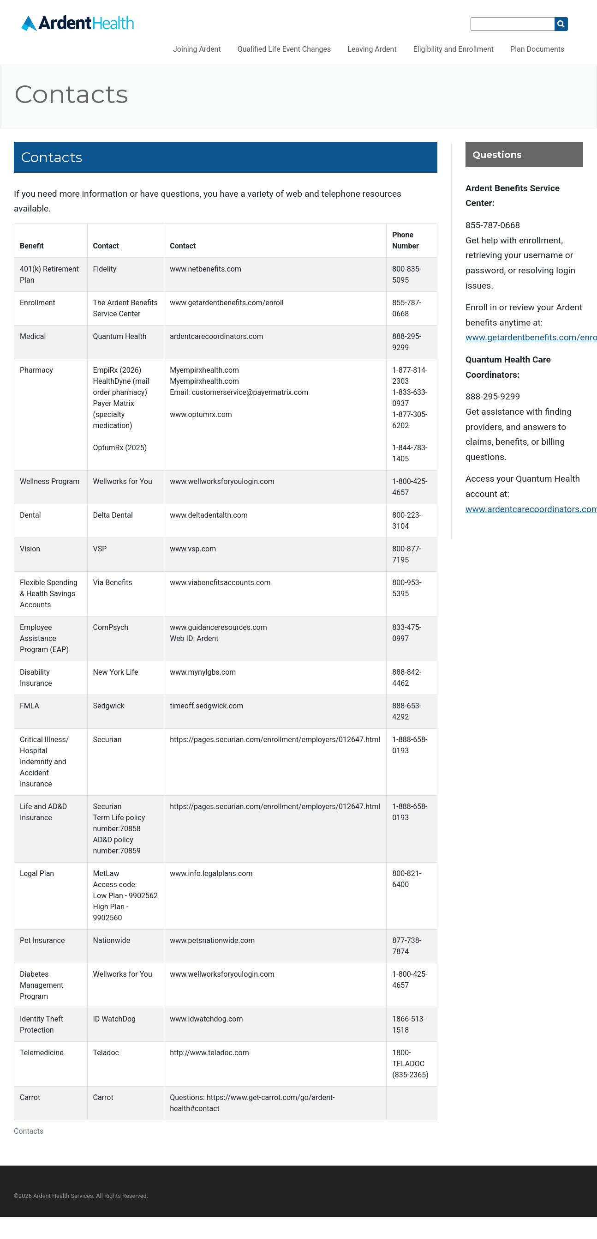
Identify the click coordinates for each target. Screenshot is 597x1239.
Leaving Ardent (371, 49)
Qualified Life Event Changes (284, 49)
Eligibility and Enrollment (453, 49)
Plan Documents (537, 49)
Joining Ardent (197, 49)
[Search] (513, 24)
